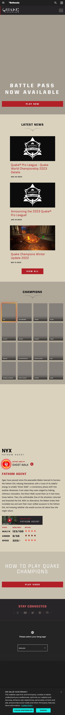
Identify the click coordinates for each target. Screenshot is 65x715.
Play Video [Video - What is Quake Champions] (32, 584)
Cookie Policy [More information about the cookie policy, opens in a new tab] (27, 712)
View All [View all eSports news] (32, 271)
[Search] (55, 3)
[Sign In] (61, 3)
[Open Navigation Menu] (61, 10)
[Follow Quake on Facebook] (40, 613)
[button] (32, 691)
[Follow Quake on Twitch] (18, 613)
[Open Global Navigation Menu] (3, 2)
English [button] (22, 648)
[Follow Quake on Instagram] (47, 613)
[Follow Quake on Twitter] (32, 613)
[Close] (61, 698)
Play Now (32, 104)
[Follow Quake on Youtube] (25, 613)
